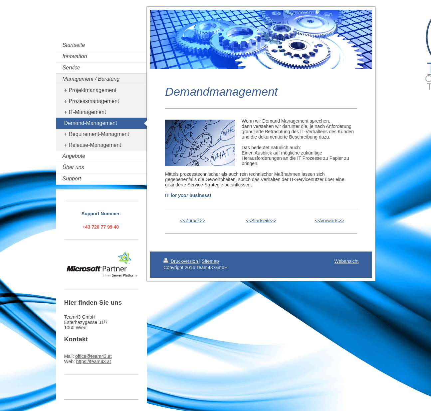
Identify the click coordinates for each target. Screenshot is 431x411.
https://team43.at (93, 361)
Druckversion (181, 261)
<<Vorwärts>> (329, 220)
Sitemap (210, 261)
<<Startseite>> (261, 220)
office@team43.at (93, 356)
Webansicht (346, 261)
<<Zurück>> (192, 220)
